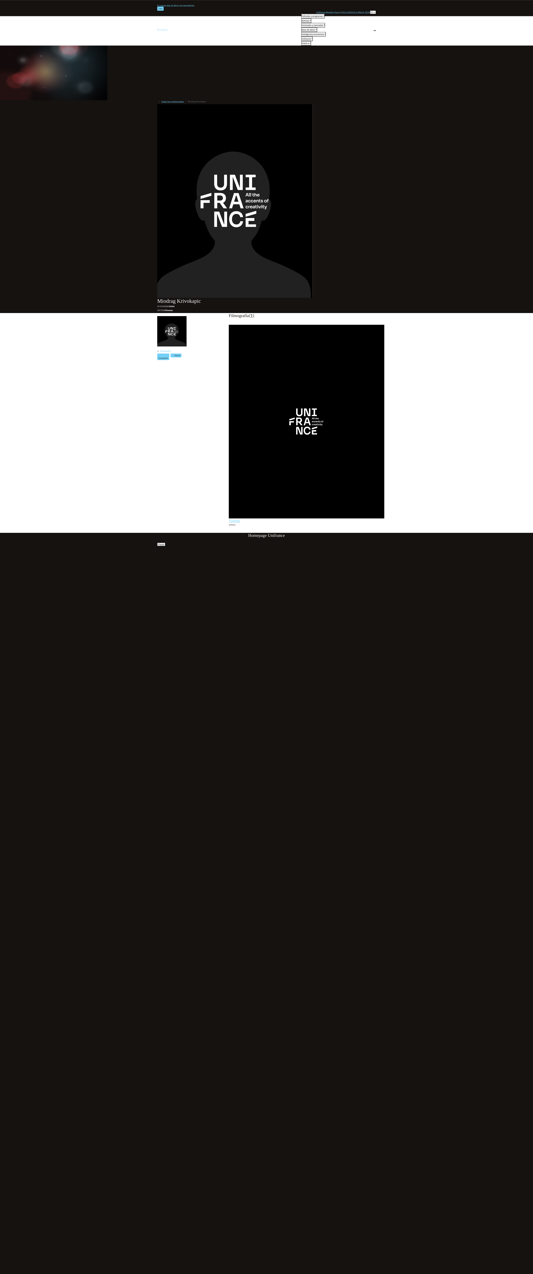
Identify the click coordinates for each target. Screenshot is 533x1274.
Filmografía (165, 351)
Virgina (234, 521)
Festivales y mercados (312, 25)
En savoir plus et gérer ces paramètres (175, 5)
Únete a (305, 43)
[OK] (160, 8)
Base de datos (308, 29)
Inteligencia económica (313, 34)
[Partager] (163, 357)
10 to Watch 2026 (361, 12)
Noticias (305, 20)
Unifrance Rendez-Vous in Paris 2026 (334, 12)
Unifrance (306, 38)
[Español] (373, 12)
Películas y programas (312, 16)
